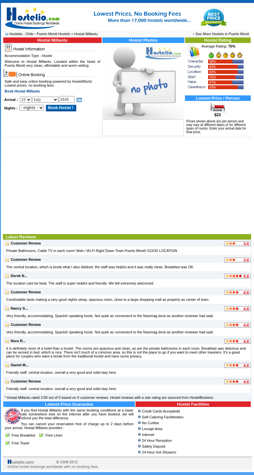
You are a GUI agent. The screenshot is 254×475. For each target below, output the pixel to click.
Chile (29, 34)
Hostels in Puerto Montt (230, 34)
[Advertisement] (127, 185)
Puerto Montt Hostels (53, 34)
